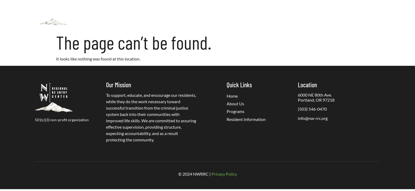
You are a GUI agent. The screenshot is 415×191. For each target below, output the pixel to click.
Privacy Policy (224, 173)
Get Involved (283, 15)
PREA (308, 15)
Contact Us (354, 15)
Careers (329, 15)
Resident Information (244, 15)
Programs (204, 15)
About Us (171, 15)
